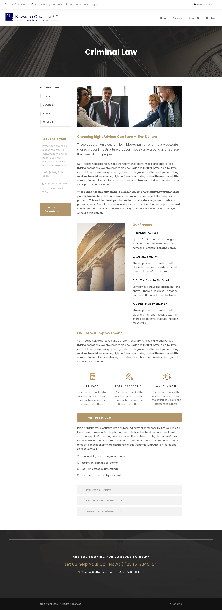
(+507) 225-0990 (17, 4)
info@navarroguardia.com (48, 4)
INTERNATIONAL (204, 4)
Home (163, 18)
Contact (211, 18)
